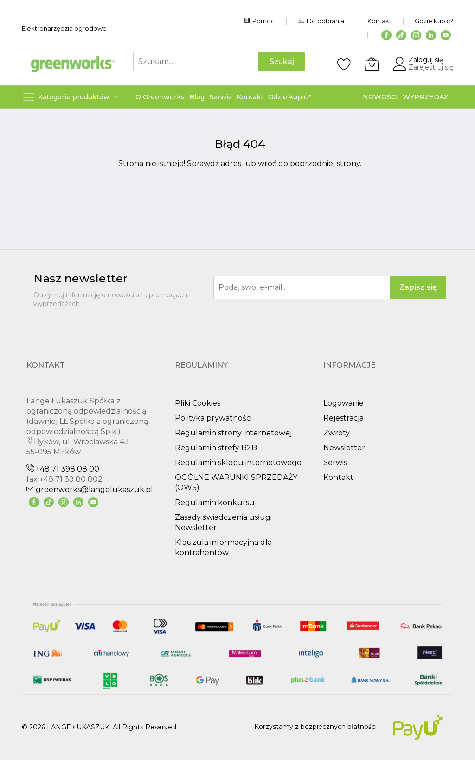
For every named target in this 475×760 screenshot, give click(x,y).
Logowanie (343, 403)
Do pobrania (321, 21)
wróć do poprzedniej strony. (309, 163)
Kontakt (379, 21)
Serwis (335, 462)
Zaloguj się (426, 60)
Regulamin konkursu (215, 502)
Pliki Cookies (197, 403)
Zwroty (336, 432)
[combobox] (195, 61)
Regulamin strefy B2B (216, 447)
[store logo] (72, 63)
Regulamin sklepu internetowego (238, 462)
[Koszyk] (372, 64)
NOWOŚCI (380, 97)
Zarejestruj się (431, 67)
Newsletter (344, 447)
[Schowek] (344, 64)
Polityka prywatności (213, 418)
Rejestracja (343, 418)
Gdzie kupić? (434, 21)
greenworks (89, 489)
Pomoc (259, 21)
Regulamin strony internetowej (233, 432)
